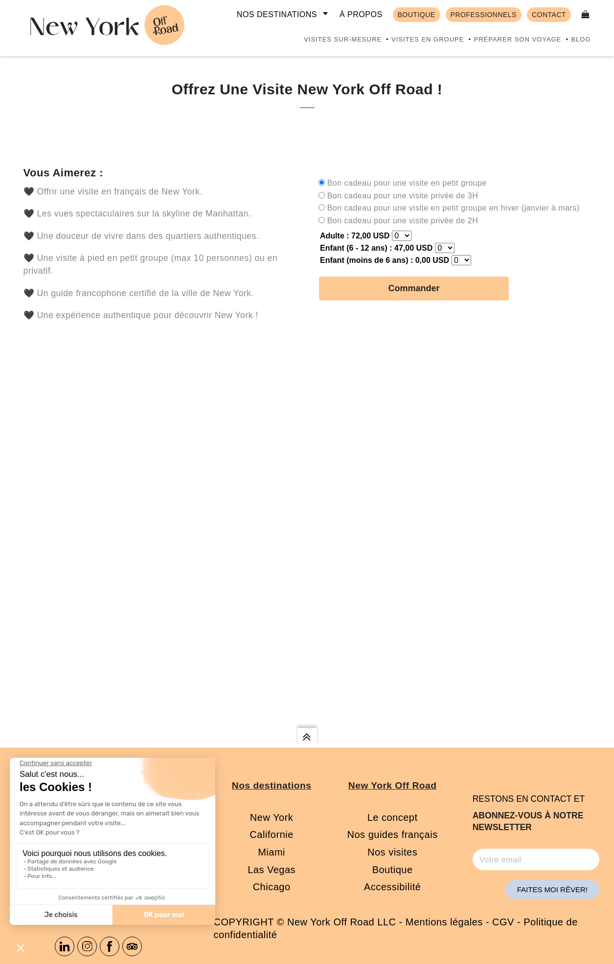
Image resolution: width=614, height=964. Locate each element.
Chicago (272, 886)
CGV (503, 922)
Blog (581, 39)
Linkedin (64, 946)
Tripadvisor (132, 946)
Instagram (87, 946)
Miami (271, 852)
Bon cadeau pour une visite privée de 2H (402, 220)
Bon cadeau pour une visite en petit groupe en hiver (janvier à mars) (453, 208)
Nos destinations (277, 14)
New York (272, 817)
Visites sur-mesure (343, 39)
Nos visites (392, 852)
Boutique (392, 869)
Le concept (392, 817)
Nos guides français (392, 834)
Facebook (109, 946)
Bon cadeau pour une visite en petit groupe (407, 183)
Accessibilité (392, 886)
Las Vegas (272, 869)
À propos (361, 14)
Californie (271, 834)
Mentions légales (444, 922)
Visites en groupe (427, 39)
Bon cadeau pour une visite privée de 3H (402, 196)
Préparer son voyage (517, 39)
